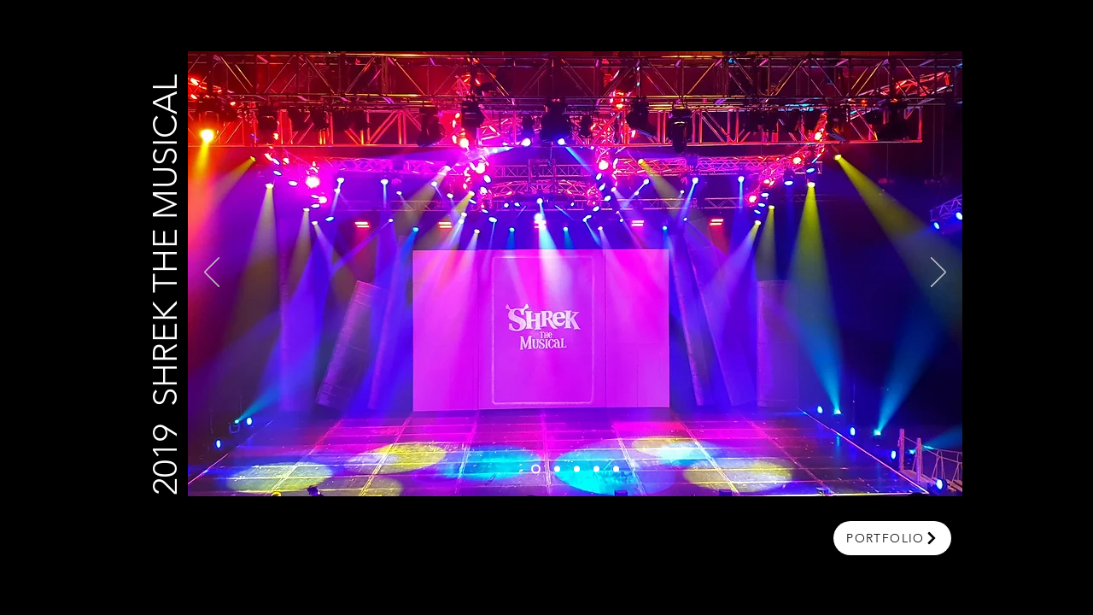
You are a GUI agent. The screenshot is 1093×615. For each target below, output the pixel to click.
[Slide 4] (596, 469)
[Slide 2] (557, 469)
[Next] (938, 273)
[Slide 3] (577, 469)
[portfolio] (892, 538)
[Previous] (211, 273)
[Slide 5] (616, 469)
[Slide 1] (536, 469)
